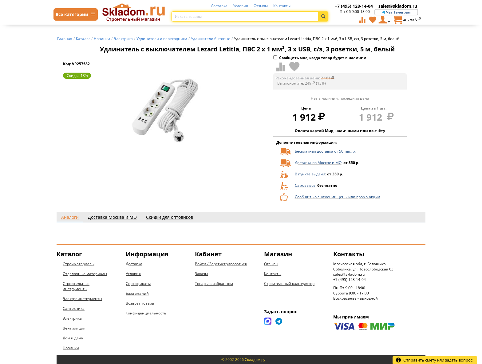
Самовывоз (305, 185)
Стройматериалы (78, 263)
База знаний (137, 293)
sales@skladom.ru (397, 6)
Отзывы (261, 5)
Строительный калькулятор (289, 283)
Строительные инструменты (76, 286)
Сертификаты (138, 283)
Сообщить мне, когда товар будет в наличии (319, 57)
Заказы (201, 273)
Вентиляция (74, 328)
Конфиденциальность (146, 313)
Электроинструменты (82, 298)
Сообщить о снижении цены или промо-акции (337, 196)
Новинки (71, 347)
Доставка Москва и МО (112, 217)
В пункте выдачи (310, 174)
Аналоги (70, 217)
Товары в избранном (214, 283)
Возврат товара (140, 303)
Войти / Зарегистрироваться (221, 263)
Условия (240, 5)
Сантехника (74, 308)
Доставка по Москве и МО (318, 162)
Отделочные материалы (85, 273)
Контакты (281, 5)
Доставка (219, 5)
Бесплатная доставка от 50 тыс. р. (325, 151)
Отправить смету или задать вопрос (434, 360)
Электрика (72, 318)
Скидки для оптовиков (169, 217)
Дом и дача (73, 338)
